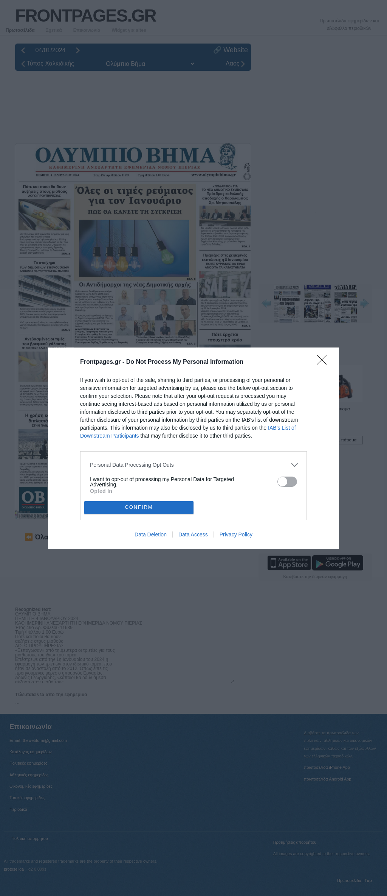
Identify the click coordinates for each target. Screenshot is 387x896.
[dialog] (193, 448)
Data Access (193, 534)
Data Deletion (151, 534)
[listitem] (193, 465)
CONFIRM (139, 507)
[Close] (324, 362)
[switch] (287, 482)
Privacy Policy (236, 534)
